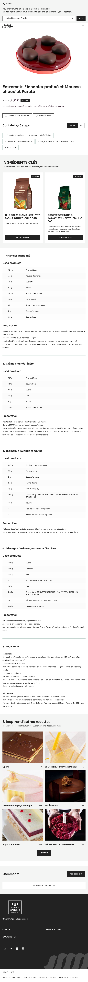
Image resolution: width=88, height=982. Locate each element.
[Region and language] (38, 18)
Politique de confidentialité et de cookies (39, 977)
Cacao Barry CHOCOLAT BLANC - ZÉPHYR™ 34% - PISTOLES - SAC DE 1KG (52, 495)
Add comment (76, 874)
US (81, 125)
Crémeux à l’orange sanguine (19, 141)
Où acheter (9, 937)
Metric (73, 125)
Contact (7, 929)
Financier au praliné (15, 135)
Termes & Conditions (11, 977)
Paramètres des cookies (68, 977)
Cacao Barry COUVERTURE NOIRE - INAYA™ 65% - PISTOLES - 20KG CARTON (52, 593)
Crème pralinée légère (41, 135)
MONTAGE (11, 147)
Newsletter (53, 929)
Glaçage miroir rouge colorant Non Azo (57, 141)
